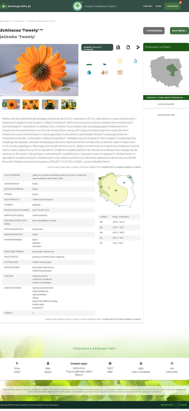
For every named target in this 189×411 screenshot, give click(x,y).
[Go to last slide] (4, 104)
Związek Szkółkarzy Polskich (128, 167)
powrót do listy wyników (93, 48)
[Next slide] (73, 104)
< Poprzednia (153, 30)
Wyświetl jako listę (166, 115)
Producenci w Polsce (157, 47)
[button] (11, 104)
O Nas (158, 6)
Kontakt (148, 6)
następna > (179, 30)
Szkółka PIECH (108, 167)
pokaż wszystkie (166, 104)
